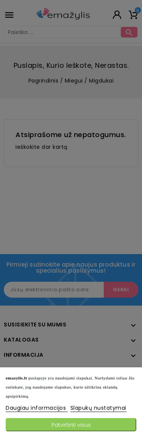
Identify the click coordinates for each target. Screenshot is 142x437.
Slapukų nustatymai (98, 408)
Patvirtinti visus (71, 425)
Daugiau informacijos (37, 408)
